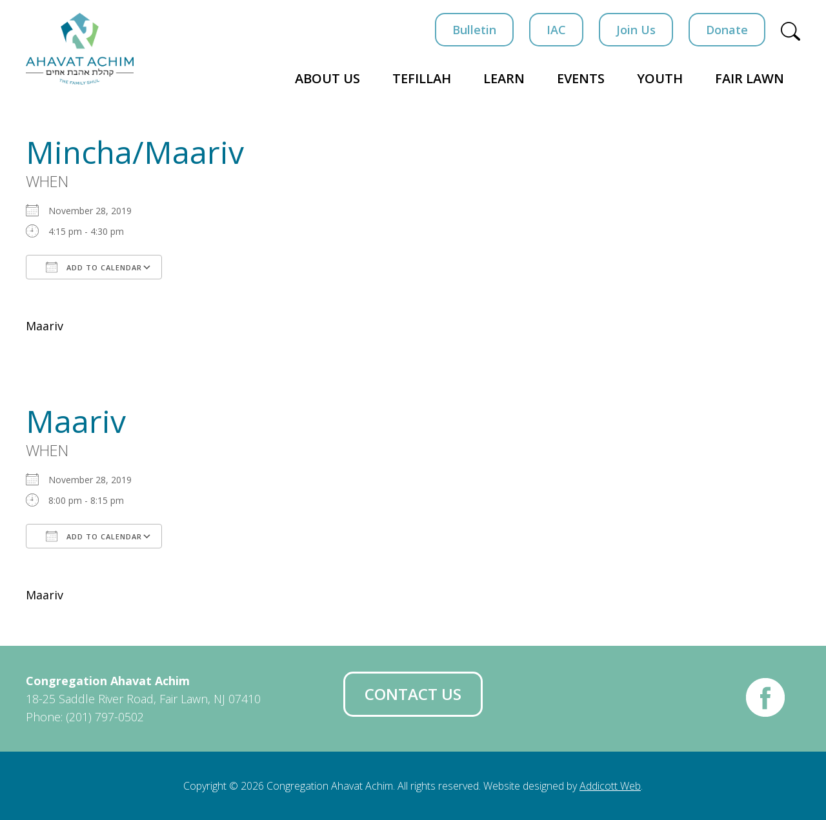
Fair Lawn (749, 78)
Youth (660, 78)
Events (581, 78)
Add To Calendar (94, 267)
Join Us (636, 29)
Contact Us (413, 694)
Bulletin (474, 29)
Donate (727, 29)
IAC (556, 29)
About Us (327, 78)
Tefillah (421, 78)
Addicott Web (610, 786)
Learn (504, 78)
